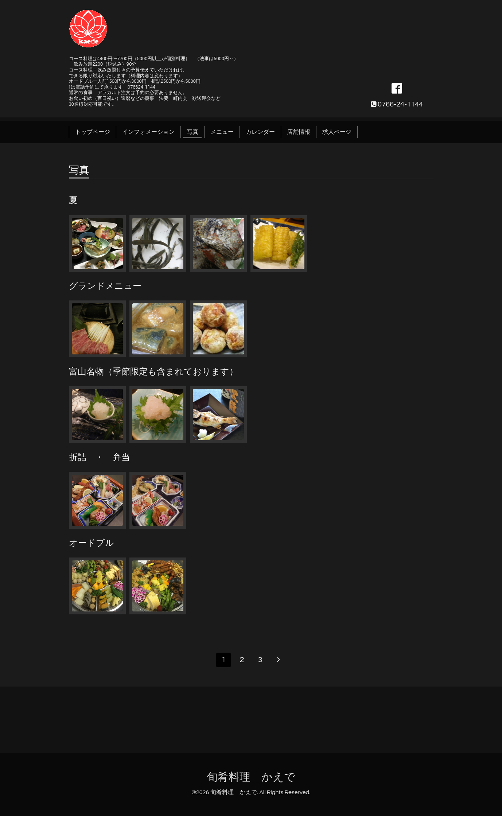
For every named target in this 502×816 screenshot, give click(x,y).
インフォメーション (148, 132)
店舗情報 (298, 132)
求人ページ (336, 132)
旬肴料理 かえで (251, 777)
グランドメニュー (105, 286)
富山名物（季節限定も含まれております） (153, 371)
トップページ (92, 132)
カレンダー (260, 132)
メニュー (222, 132)
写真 (192, 132)
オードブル (91, 543)
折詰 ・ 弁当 (99, 457)
